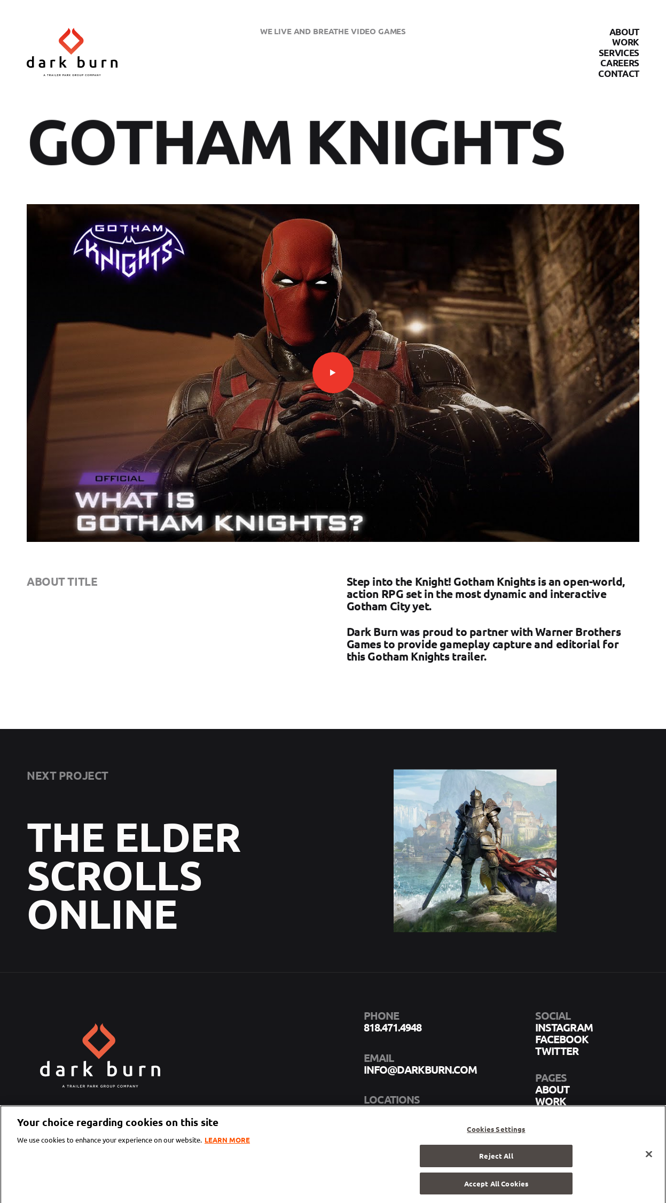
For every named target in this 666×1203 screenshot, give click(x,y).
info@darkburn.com (420, 1069)
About (624, 31)
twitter (556, 1051)
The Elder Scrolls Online (134, 884)
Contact (618, 73)
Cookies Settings (496, 1133)
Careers (619, 62)
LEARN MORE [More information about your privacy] (227, 1143)
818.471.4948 (392, 1027)
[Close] (649, 1158)
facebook (562, 1039)
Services (619, 52)
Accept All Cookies (496, 1187)
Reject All (496, 1160)
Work (625, 41)
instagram (564, 1027)
